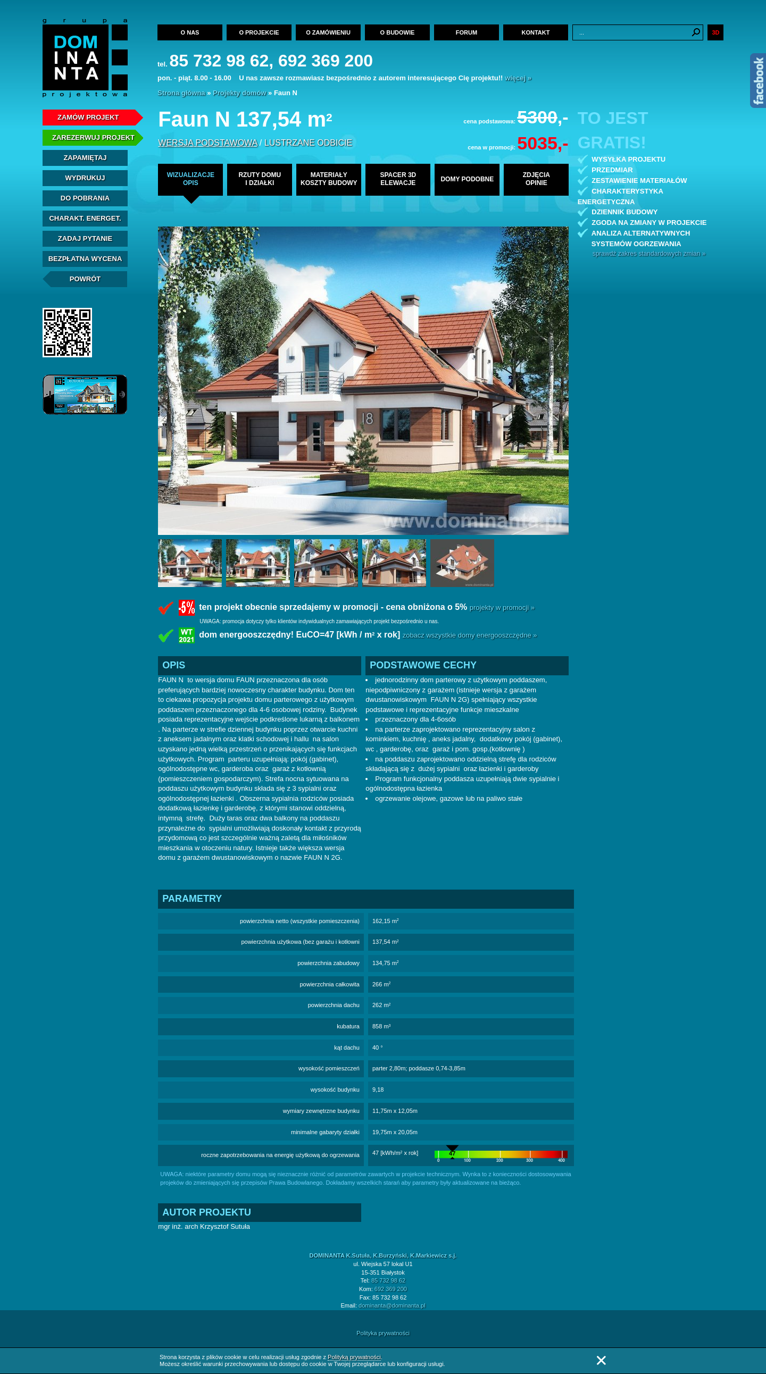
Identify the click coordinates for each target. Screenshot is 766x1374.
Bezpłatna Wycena (85, 259)
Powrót (85, 279)
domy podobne (467, 179)
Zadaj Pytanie (85, 238)
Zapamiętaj (84, 158)
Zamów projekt (88, 117)
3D (715, 32)
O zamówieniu (328, 32)
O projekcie (259, 32)
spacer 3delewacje (398, 179)
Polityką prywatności (354, 1357)
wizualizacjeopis (190, 179)
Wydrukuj (85, 178)
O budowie (397, 32)
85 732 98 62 (388, 1280)
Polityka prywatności (383, 1333)
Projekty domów (239, 93)
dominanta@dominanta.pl (392, 1305)
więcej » (518, 78)
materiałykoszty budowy (329, 179)
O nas (190, 32)
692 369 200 (390, 1289)
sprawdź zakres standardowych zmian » (649, 253)
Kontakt (536, 32)
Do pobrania (85, 198)
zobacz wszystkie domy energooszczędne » (470, 636)
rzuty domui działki (259, 179)
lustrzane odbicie (308, 142)
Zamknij (601, 1360)
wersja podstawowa (207, 142)
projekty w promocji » (502, 607)
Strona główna (181, 93)
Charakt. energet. (85, 218)
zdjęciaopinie (536, 179)
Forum (466, 32)
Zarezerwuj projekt (93, 137)
